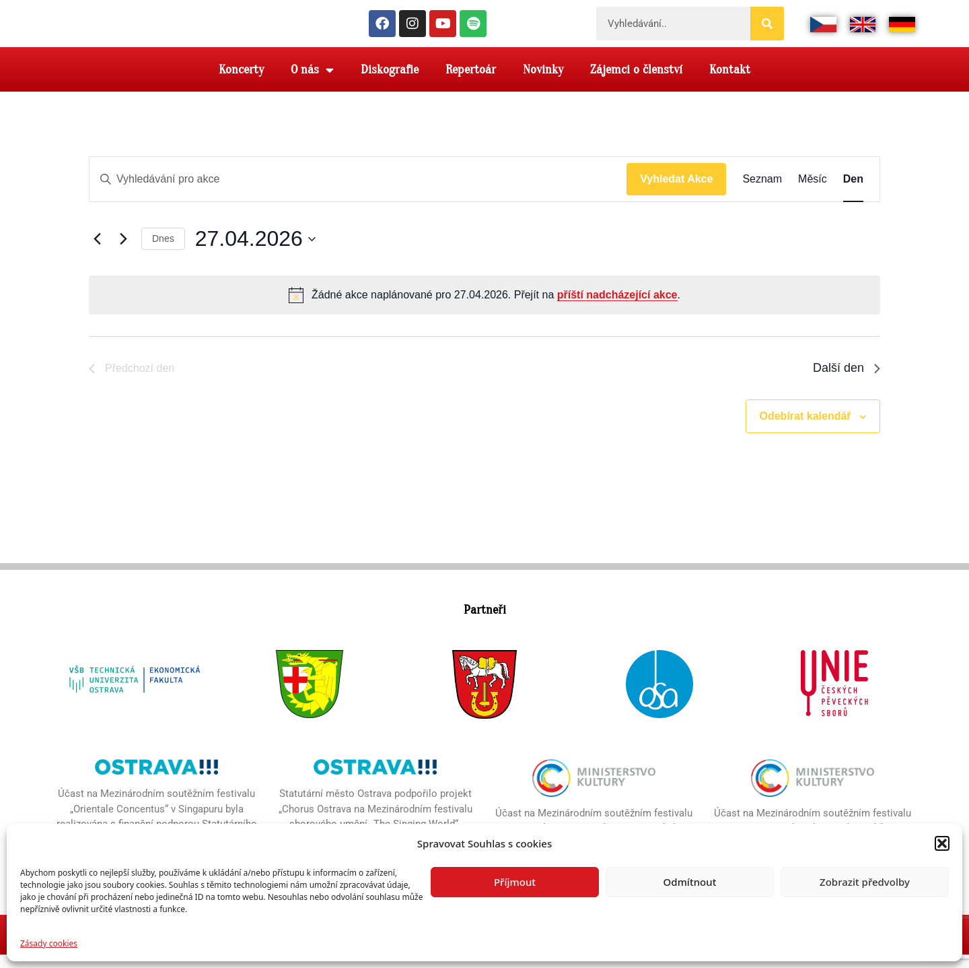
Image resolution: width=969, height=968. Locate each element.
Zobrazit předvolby (865, 882)
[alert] (484, 308)
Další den (846, 381)
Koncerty (241, 82)
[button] (942, 837)
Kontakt (729, 82)
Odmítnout (690, 882)
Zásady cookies (48, 943)
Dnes (163, 252)
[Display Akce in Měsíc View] (812, 192)
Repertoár (470, 82)
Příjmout (515, 882)
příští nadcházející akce (617, 308)
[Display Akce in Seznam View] (762, 192)
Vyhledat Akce (676, 192)
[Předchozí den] (97, 253)
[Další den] (123, 253)
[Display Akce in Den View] (853, 192)
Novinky (543, 82)
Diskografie (390, 82)
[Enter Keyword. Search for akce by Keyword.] (357, 192)
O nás (312, 83)
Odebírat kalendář (805, 429)
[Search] (767, 30)
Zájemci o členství (636, 82)
